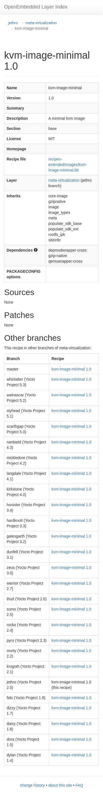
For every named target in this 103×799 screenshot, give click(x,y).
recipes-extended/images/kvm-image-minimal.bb (67, 164)
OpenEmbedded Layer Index (35, 7)
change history (32, 785)
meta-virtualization (41, 23)
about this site (60, 785)
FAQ (79, 785)
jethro (13, 23)
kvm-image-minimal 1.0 (71, 369)
